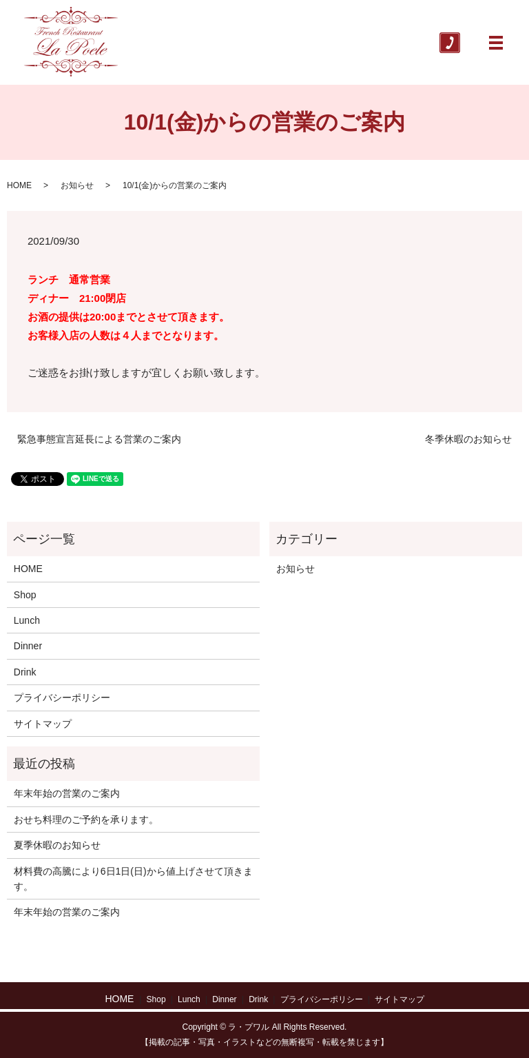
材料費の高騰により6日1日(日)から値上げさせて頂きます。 (133, 879)
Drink (25, 672)
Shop (25, 594)
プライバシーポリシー (62, 697)
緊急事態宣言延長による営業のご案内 (99, 439)
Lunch (27, 620)
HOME (19, 185)
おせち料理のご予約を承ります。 (86, 819)
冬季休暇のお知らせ (468, 439)
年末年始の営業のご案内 (67, 793)
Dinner (28, 645)
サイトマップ (43, 723)
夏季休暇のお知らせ (57, 845)
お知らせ (77, 185)
